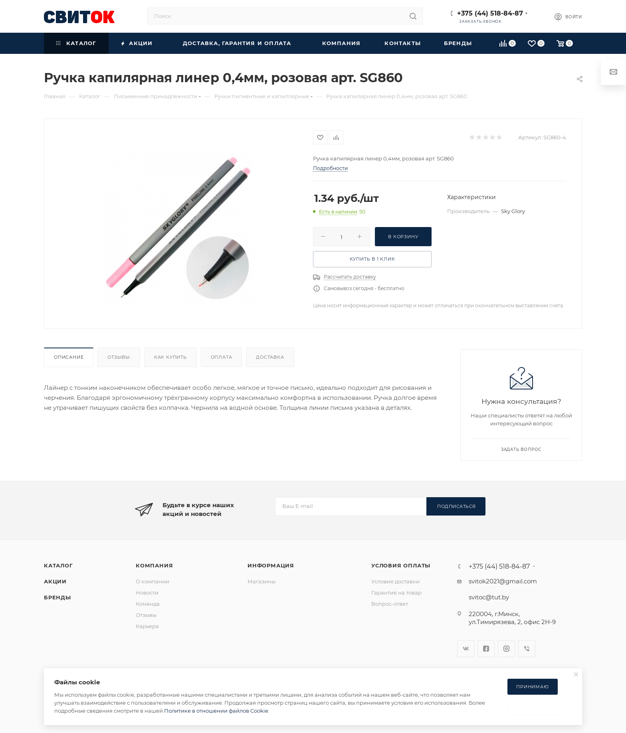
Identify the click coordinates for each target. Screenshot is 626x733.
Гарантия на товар (396, 592)
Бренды (57, 597)
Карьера (147, 626)
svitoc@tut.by (489, 597)
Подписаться (456, 506)
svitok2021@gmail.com (503, 581)
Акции (55, 581)
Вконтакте (465, 648)
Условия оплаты (400, 565)
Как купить (170, 357)
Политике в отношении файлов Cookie (216, 710)
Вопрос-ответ (389, 604)
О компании (152, 581)
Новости (147, 592)
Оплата (221, 357)
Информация (271, 565)
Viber (526, 648)
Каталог (58, 565)
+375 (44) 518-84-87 (490, 13)
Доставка (270, 357)
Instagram (506, 648)
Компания (154, 565)
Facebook (486, 648)
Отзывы (118, 357)
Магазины (261, 581)
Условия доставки (395, 581)
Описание (68, 357)
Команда (148, 604)
